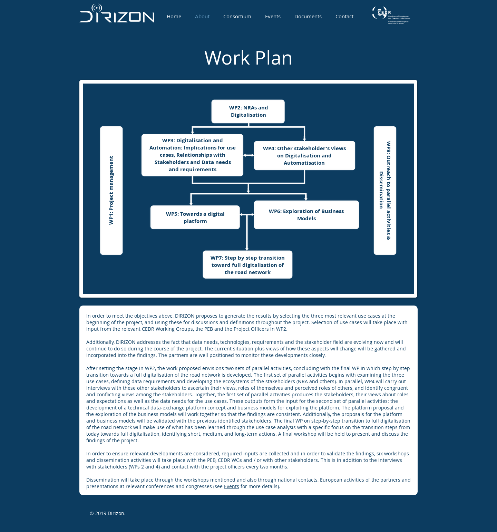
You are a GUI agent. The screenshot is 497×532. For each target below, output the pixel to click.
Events (231, 486)
